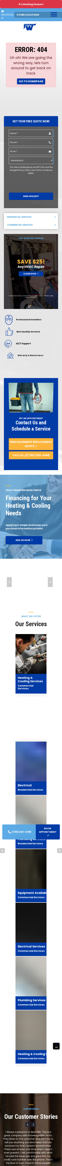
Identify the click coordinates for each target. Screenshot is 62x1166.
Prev (9, 582)
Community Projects (42, 1125)
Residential (7, 1111)
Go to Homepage (31, 81)
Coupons (37, 1130)
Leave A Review (31, 880)
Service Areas (9, 1121)
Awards (36, 1115)
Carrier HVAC (8, 1131)
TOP (56, 1063)
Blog (34, 1120)
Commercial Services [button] (31, 224)
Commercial (8, 1116)
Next (50, 582)
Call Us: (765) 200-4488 (31, 455)
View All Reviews (31, 888)
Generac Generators (12, 1136)
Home (5, 1106)
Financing (37, 1135)
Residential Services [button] (31, 217)
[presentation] (26, 180)
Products (6, 1126)
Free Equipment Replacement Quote (31, 444)
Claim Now (31, 273)
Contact (36, 1140)
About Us (36, 1110)
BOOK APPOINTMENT (31, 980)
